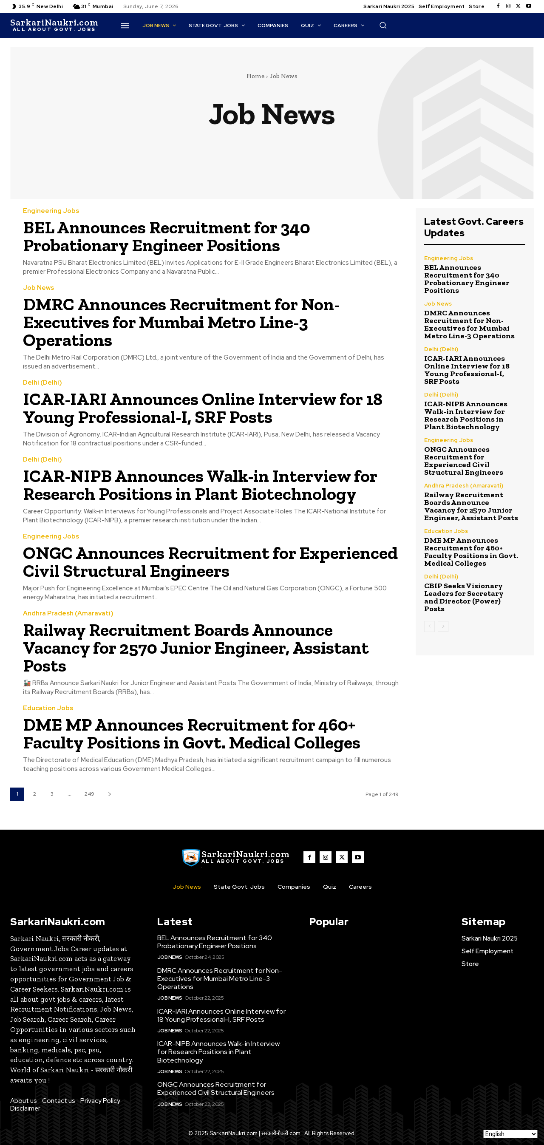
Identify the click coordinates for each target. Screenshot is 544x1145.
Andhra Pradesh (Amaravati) (68, 613)
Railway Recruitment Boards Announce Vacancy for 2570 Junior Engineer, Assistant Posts (196, 647)
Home (255, 76)
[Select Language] (510, 1134)
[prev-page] (429, 626)
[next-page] (109, 794)
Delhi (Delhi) (42, 383)
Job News (38, 288)
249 (89, 794)
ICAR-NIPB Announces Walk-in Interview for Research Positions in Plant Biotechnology (201, 484)
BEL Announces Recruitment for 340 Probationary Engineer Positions (167, 236)
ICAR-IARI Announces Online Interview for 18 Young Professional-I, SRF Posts (203, 408)
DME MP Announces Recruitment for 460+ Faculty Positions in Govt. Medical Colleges (191, 733)
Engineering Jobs (51, 211)
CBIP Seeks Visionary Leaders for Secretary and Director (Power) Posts (464, 597)
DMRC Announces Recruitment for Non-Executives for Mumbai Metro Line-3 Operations (181, 322)
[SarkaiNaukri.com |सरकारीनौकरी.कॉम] (54, 25)
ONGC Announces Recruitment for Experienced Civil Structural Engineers (210, 561)
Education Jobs (48, 708)
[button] (383, 25)
